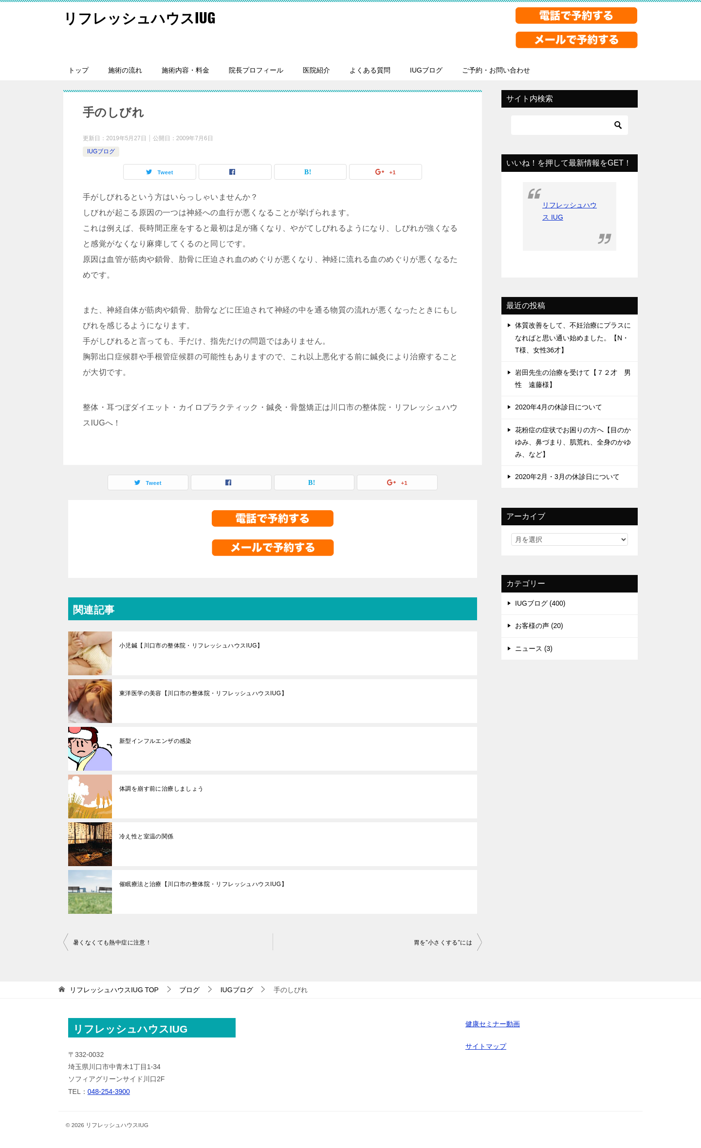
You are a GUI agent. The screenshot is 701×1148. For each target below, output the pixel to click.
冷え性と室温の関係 (146, 836)
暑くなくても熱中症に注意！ (112, 942)
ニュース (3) (534, 648)
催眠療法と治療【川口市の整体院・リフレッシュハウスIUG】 (203, 884)
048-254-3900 (109, 1091)
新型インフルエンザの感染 (155, 741)
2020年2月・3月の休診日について (567, 477)
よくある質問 (370, 70)
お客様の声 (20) (539, 626)
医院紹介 (316, 70)
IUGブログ (426, 70)
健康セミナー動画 (492, 1024)
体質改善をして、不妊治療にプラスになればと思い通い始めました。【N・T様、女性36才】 (573, 337)
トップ (78, 70)
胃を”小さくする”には (443, 942)
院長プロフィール (256, 70)
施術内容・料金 (185, 70)
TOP (114, 990)
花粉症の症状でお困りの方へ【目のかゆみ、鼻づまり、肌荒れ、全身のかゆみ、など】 (573, 442)
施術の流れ (125, 70)
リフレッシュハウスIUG (142, 17)
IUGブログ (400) (540, 603)
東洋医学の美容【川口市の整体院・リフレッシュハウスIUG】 (203, 693)
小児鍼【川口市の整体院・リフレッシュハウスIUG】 (191, 645)
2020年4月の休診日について (558, 407)
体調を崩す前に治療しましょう (161, 788)
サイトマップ (485, 1046)
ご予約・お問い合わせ (496, 70)
